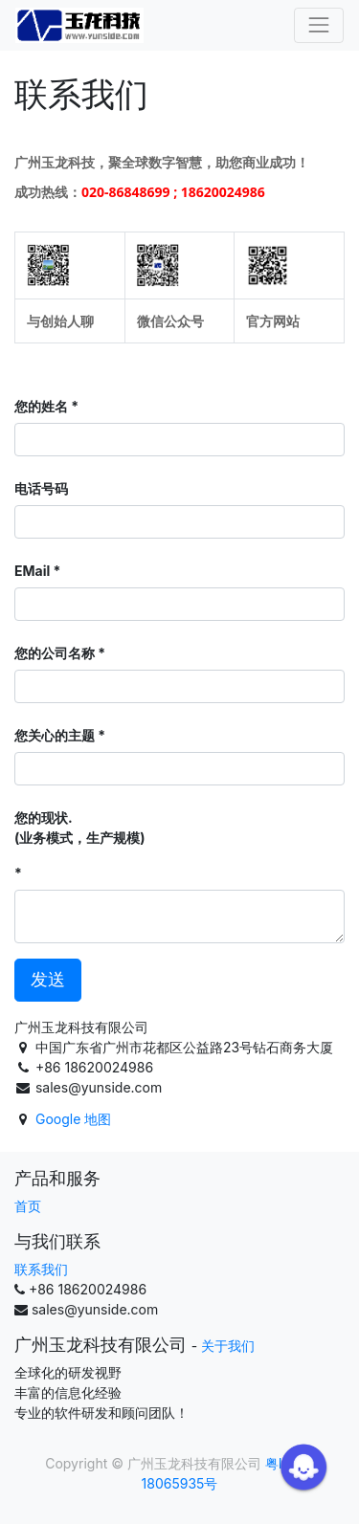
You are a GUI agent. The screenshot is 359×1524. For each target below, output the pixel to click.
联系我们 (41, 1269)
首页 (27, 1206)
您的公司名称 (54, 653)
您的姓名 (41, 406)
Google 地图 (73, 1119)
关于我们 (228, 1345)
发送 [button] (48, 979)
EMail (32, 571)
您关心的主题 (54, 735)
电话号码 (41, 488)
